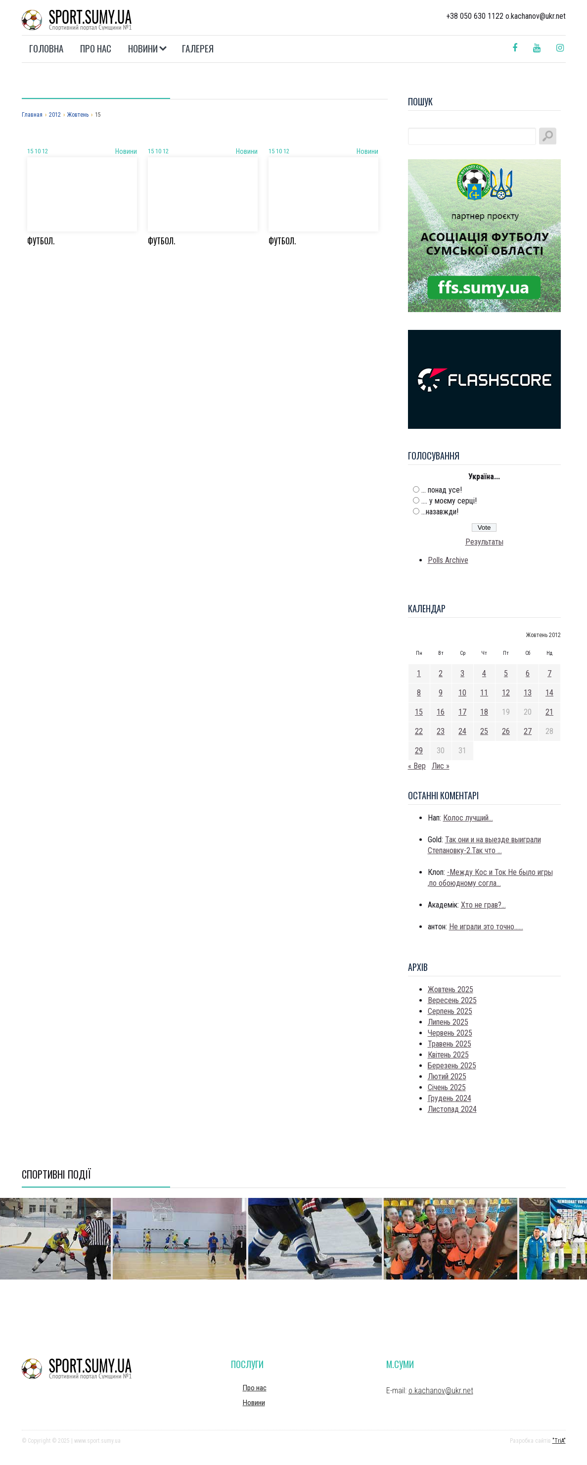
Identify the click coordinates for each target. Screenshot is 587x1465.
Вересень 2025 (452, 1000)
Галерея (198, 48)
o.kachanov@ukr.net (440, 1390)
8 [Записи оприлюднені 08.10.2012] (419, 692)
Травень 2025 (449, 1044)
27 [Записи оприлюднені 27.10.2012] (528, 731)
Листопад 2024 (452, 1109)
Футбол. (40, 241)
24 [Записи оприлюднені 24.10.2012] (462, 731)
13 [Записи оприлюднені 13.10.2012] (528, 692)
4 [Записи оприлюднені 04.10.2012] (484, 673)
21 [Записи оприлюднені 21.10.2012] (549, 712)
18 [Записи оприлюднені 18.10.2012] (484, 712)
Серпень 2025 (450, 1011)
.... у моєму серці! (449, 500)
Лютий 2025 (447, 1076)
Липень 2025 (448, 1022)
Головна (46, 48)
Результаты (484, 542)
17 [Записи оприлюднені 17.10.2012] (462, 712)
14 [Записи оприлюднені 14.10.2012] (549, 692)
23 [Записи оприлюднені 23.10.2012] (441, 731)
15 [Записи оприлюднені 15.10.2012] (419, 712)
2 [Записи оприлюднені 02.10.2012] (441, 673)
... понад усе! (441, 490)
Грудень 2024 (449, 1098)
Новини (143, 48)
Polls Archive (448, 560)
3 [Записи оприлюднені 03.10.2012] (462, 673)
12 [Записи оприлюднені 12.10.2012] (506, 692)
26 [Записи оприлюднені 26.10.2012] (506, 731)
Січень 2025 (447, 1087)
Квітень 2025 (448, 1054)
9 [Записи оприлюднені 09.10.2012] (441, 692)
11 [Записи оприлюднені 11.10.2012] (484, 692)
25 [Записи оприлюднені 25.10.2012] (484, 731)
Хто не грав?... (483, 905)
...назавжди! (439, 511)
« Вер (417, 766)
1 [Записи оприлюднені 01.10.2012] (419, 673)
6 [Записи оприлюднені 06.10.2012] (528, 673)
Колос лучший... (468, 818)
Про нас (95, 48)
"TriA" (559, 1440)
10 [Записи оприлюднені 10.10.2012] (462, 692)
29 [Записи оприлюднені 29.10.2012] (419, 750)
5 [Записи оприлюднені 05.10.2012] (506, 673)
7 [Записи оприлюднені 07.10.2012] (549, 673)
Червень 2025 (450, 1033)
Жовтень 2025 (450, 989)
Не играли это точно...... (486, 926)
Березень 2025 (452, 1065)
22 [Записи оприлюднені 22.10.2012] (419, 731)
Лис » (441, 766)
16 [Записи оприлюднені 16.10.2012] (441, 712)
